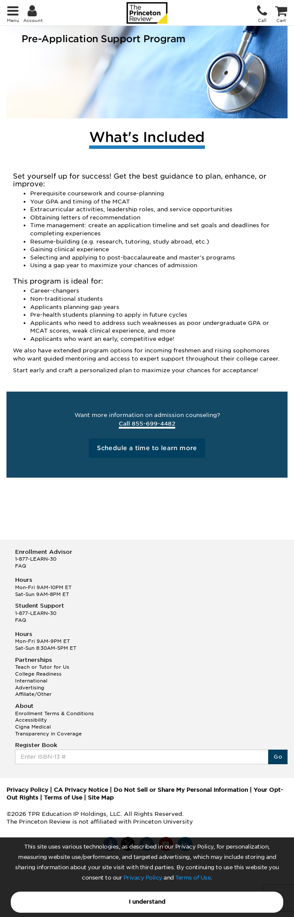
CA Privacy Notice (81, 790)
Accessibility (31, 720)
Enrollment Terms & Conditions (54, 713)
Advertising (29, 688)
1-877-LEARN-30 (35, 559)
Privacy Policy (143, 877)
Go (278, 756)
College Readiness (38, 674)
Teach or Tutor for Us (42, 667)
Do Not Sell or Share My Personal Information (181, 790)
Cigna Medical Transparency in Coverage (48, 730)
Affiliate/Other (33, 694)
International (31, 681)
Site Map (101, 797)
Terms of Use (192, 877)
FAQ (20, 566)
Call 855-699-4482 (147, 423)
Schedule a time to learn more (147, 448)
